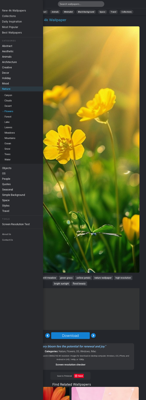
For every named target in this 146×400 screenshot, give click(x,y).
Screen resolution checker (70, 364)
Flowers (23, 23)
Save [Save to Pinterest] (80, 376)
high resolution (123, 277)
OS (77, 351)
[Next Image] (93, 335)
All (21, 12)
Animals (55, 12)
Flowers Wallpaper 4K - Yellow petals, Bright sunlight (17, 4)
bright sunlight (61, 283)
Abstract (42, 12)
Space (102, 12)
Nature (30, 12)
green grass (66, 277)
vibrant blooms (29, 277)
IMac (93, 351)
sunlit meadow (48, 277)
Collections (127, 12)
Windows (85, 351)
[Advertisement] (70, 309)
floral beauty (79, 283)
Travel (113, 12)
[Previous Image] (47, 335)
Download (70, 335)
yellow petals (84, 277)
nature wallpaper (103, 277)
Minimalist (68, 12)
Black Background (86, 12)
